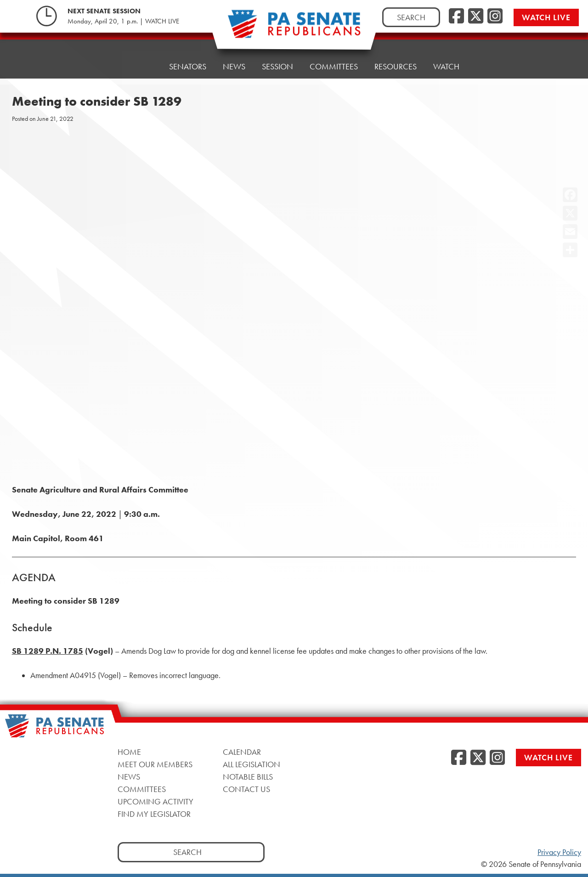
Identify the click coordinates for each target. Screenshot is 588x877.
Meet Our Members (155, 764)
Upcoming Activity (155, 801)
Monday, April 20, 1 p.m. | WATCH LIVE (123, 21)
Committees (334, 66)
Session (277, 66)
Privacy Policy (559, 852)
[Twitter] (475, 17)
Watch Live (546, 17)
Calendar (242, 752)
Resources (395, 66)
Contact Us (246, 789)
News (234, 66)
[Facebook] (456, 17)
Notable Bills (248, 776)
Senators (187, 66)
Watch (446, 66)
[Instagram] (495, 17)
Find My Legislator (154, 814)
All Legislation (251, 764)
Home (141, 66)
